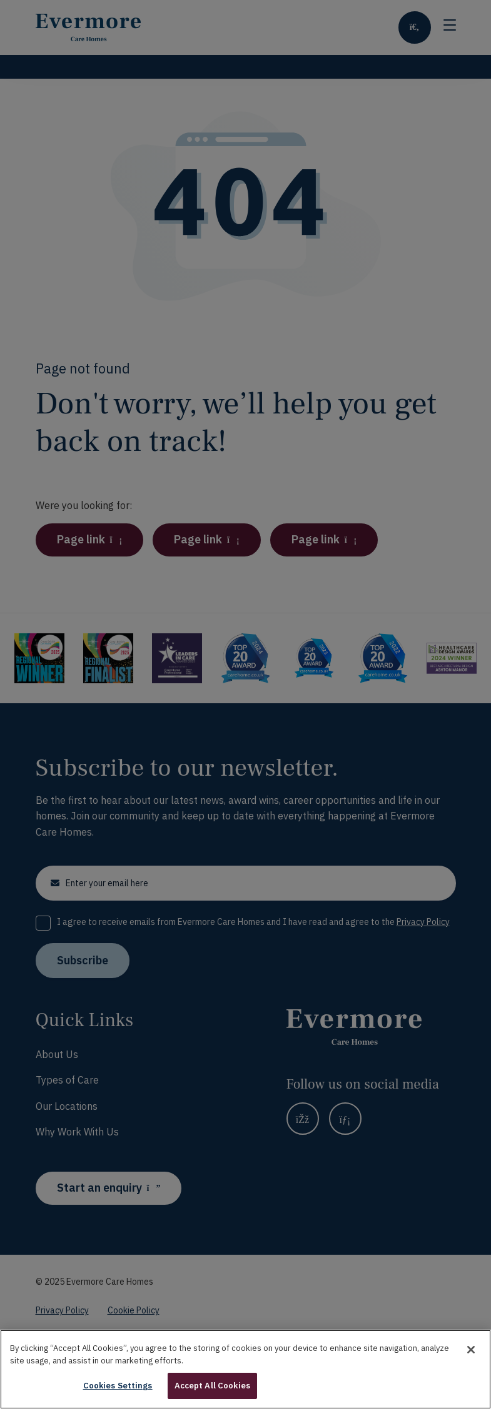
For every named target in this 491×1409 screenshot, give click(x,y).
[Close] (471, 1364)
